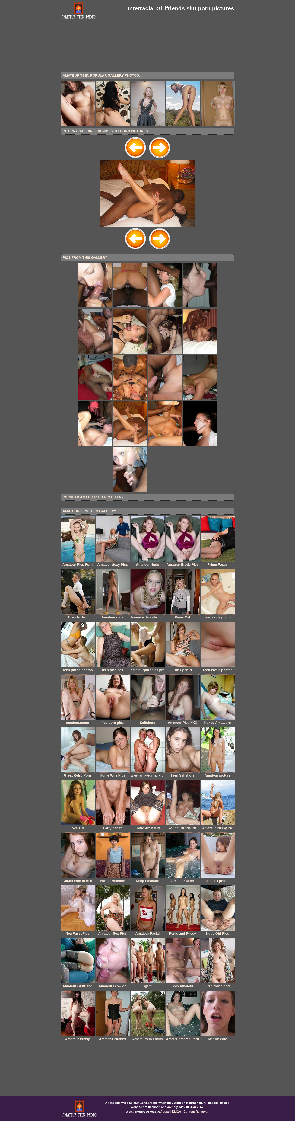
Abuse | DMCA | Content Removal (184, 1111)
